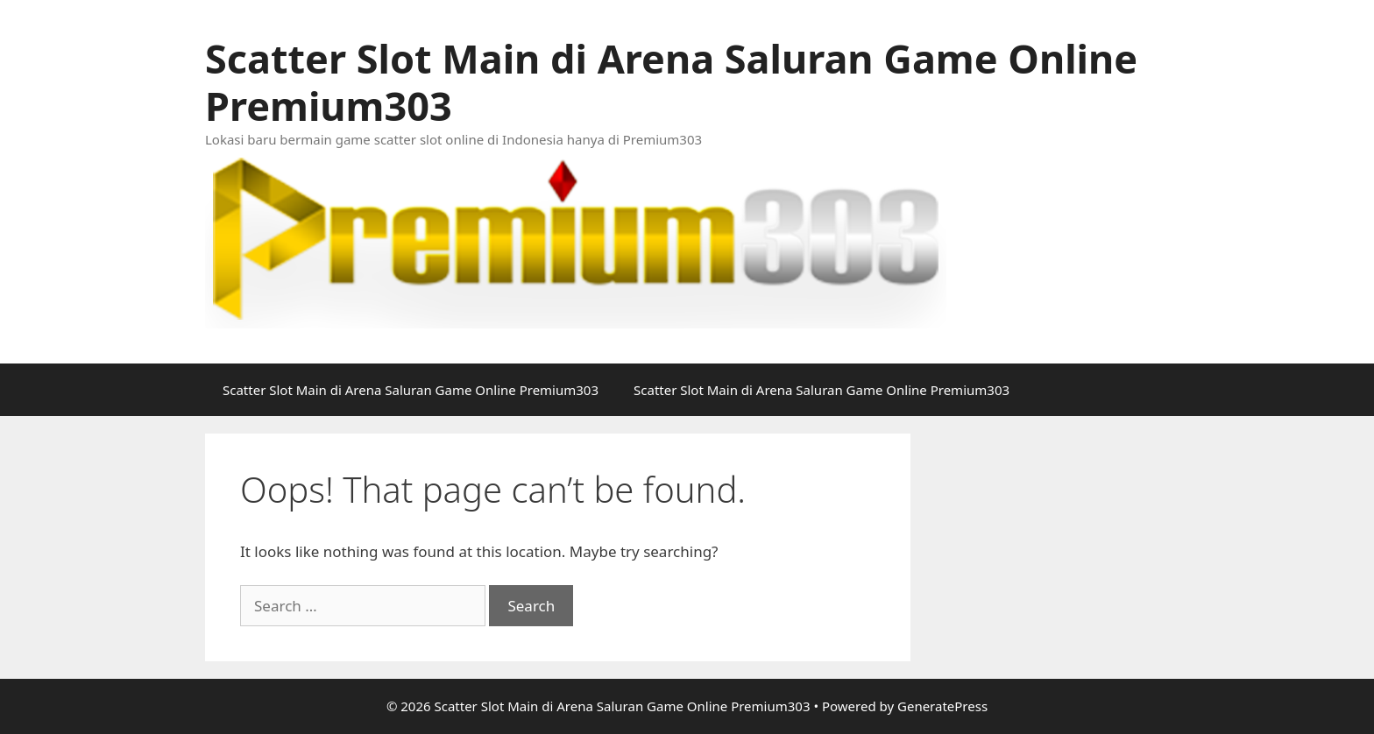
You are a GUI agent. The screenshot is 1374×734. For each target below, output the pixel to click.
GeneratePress (942, 706)
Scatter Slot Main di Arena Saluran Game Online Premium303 (671, 82)
